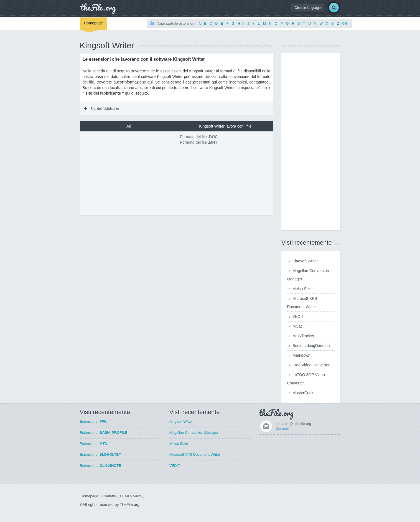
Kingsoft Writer (305, 261)
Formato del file (199, 137)
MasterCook (302, 393)
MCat (297, 326)
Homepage (93, 23)
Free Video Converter (311, 365)
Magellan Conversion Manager (193, 432)
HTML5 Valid (130, 496)
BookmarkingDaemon (311, 345)
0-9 (344, 24)
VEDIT (298, 316)
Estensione (93, 421)
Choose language (308, 8)
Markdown (301, 355)
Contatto (282, 429)
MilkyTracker (303, 336)
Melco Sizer (302, 289)
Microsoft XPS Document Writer (194, 454)
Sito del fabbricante (101, 109)
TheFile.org (129, 504)
